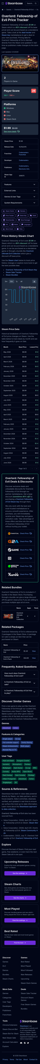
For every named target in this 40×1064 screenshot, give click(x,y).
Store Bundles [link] (8, 220)
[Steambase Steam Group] (25, 1043)
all (21, 281)
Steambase (24, 1026)
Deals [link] (33, 215)
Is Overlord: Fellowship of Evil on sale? (20, 683)
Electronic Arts (24, 169)
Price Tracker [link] (8, 215)
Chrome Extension (10, 1025)
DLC (4, 966)
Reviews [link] (21, 211)
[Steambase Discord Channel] (21, 1043)
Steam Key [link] (21, 215)
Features (20, 184)
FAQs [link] (20, 229)
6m (11, 281)
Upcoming (25, 979)
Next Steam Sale (9, 1038)
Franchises (7, 1015)
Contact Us (33, 1059)
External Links (20, 190)
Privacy (5, 1059)
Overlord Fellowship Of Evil (24, 9)
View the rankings (20, 920)
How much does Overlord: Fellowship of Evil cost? (20, 674)
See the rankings (20, 873)
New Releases (26, 974)
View (34, 651)
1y (17, 281)
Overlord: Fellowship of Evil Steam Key (21, 270)
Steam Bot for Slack (10, 1033)
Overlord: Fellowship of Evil (27, 838)
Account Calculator (10, 1042)
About (25, 1059)
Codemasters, (24, 166)
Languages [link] (26, 224)
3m (6, 281)
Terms (12, 1059)
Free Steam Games (28, 1004)
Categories (7, 998)
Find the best (20, 943)
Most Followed (27, 970)
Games (8, 9)
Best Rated (25, 962)
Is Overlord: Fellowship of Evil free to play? (20, 691)
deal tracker (27, 32)
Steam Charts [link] (8, 211)
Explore (6, 1046)
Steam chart (13, 260)
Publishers (7, 1010)
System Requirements (20, 202)
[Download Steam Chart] (34, 281)
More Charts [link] (8, 229)
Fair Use (19, 1059)
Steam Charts (8, 979)
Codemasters (23, 160)
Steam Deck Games (29, 983)
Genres (5, 993)
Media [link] (15, 224)
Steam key (6, 35)
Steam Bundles (12, 275)
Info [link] (5, 224)
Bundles (6, 974)
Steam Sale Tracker (14, 272)
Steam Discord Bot (10, 1029)
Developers (7, 1006)
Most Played (26, 966)
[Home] (2, 9)
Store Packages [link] (24, 220)
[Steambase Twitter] (28, 1043)
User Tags (7, 1002)
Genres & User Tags (20, 196)
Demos (5, 970)
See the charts (20, 898)
